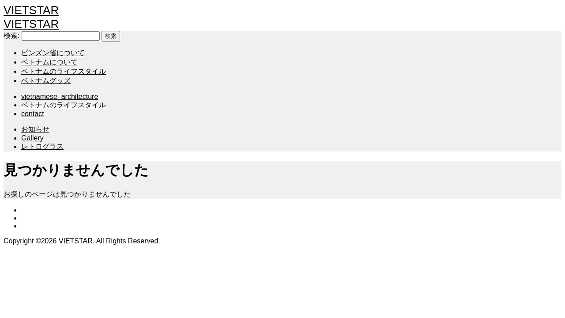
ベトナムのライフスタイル (63, 71)
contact (32, 113)
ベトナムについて (49, 62)
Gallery (32, 138)
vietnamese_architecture (59, 96)
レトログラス (42, 146)
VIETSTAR (31, 10)
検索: (11, 35)
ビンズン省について (53, 53)
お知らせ (35, 129)
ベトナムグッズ (46, 80)
